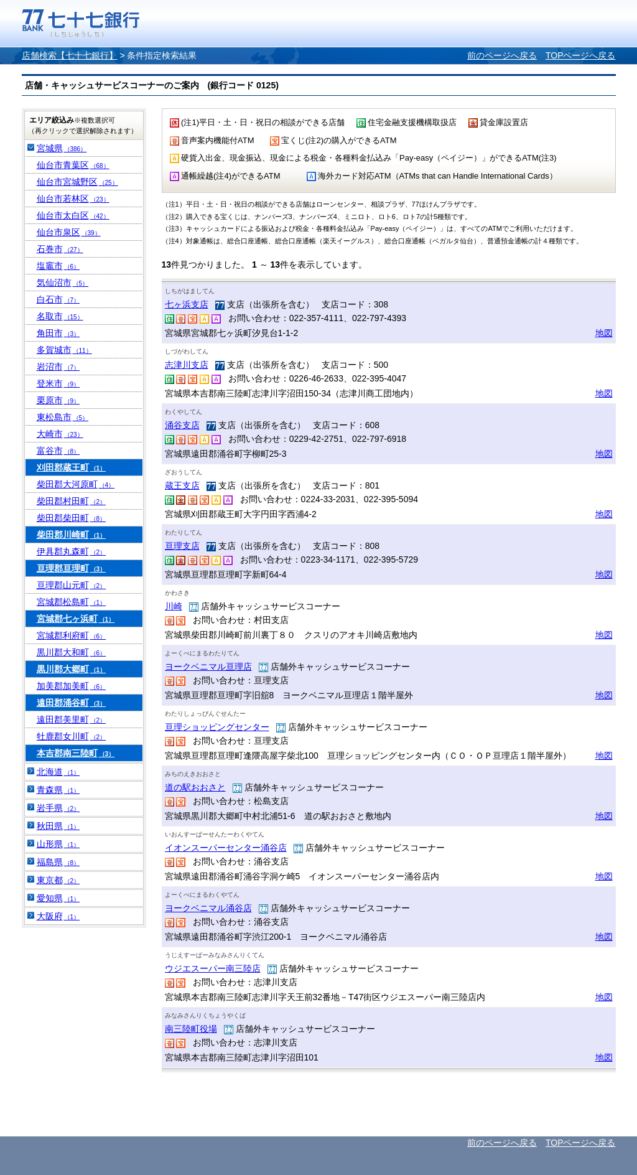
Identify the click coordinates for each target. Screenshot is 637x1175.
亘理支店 (182, 546)
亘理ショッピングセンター (217, 727)
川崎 (173, 606)
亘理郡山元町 (71, 585)
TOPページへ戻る (581, 55)
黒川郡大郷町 (71, 669)
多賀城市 (64, 350)
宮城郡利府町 (71, 635)
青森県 (58, 790)
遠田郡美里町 (71, 719)
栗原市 (58, 400)
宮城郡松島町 (71, 602)
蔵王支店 (182, 485)
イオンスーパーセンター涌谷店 (226, 848)
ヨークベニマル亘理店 (208, 667)
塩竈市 (58, 266)
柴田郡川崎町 (71, 535)
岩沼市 (58, 367)
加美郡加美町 (71, 686)
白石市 (58, 299)
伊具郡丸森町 (71, 551)
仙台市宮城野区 (77, 182)
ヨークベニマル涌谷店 (208, 908)
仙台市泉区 (69, 232)
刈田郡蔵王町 (71, 467)
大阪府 (58, 916)
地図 (604, 333)
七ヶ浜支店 (186, 304)
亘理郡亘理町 (71, 568)
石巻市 (60, 249)
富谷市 (58, 451)
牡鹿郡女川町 (71, 736)
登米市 (58, 383)
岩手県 (58, 808)
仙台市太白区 (73, 215)
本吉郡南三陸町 (76, 753)
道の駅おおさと (195, 787)
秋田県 (58, 826)
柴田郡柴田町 (71, 518)
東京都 (58, 880)
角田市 (58, 333)
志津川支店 (186, 365)
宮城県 (62, 148)
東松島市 (63, 417)
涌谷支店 (182, 425)
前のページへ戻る (502, 55)
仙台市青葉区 (73, 165)
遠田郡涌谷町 (71, 703)
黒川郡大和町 (71, 652)
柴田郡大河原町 (76, 484)
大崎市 (60, 434)
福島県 (58, 862)
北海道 (58, 772)
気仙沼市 (63, 283)
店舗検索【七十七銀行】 (70, 55)
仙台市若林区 (73, 199)
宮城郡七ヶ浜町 (76, 619)
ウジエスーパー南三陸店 (213, 968)
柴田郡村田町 (71, 501)
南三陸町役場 (191, 1029)
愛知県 (58, 898)
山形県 (58, 844)
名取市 (60, 316)
